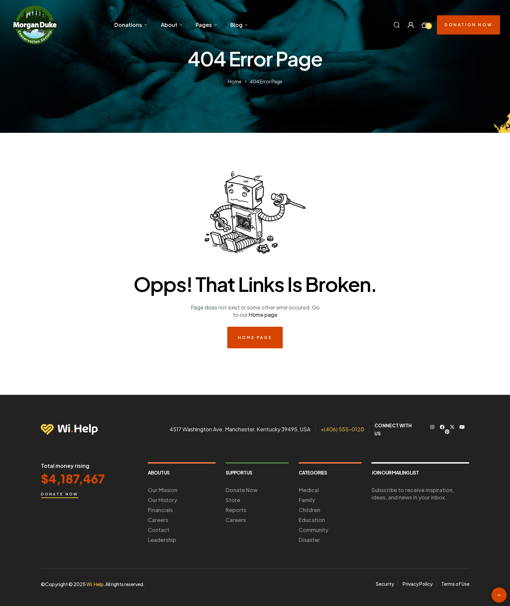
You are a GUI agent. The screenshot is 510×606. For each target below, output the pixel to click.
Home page (263, 314)
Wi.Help (95, 584)
